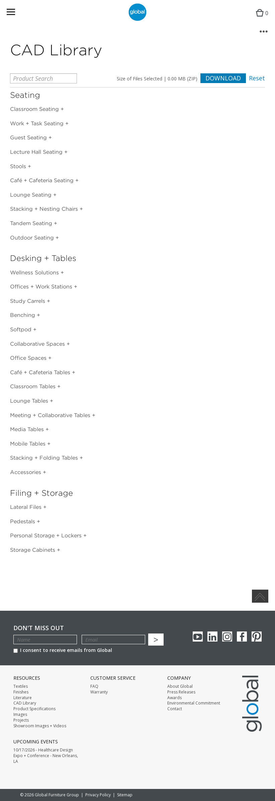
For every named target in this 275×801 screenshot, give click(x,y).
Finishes (20, 692)
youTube (198, 636)
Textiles (20, 686)
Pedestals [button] (23, 521)
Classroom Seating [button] (35, 109)
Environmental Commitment (193, 703)
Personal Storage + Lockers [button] (46, 535)
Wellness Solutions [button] (35, 272)
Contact (174, 709)
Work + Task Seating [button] (37, 123)
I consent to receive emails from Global (62, 650)
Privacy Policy (98, 795)
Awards (174, 697)
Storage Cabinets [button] (33, 550)
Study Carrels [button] (28, 301)
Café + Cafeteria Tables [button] (41, 372)
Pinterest (257, 636)
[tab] (137, 109)
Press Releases (181, 692)
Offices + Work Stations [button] (42, 286)
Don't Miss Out (38, 628)
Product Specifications (34, 709)
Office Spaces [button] (29, 358)
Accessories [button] (26, 472)
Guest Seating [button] (29, 137)
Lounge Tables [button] (30, 401)
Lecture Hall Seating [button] (37, 152)
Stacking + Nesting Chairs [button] (45, 209)
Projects (21, 720)
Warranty (99, 692)
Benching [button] (23, 315)
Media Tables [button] (27, 429)
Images (20, 714)
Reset (257, 78)
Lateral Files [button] (26, 507)
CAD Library (24, 703)
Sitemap (124, 795)
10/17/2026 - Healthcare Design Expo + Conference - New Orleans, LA (45, 755)
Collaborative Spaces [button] (38, 344)
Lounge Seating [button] (31, 195)
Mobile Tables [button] (28, 444)
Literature (22, 697)
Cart (260, 18)
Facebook (242, 636)
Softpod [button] (21, 329)
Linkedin (212, 636)
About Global (180, 686)
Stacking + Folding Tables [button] (45, 458)
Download (223, 78)
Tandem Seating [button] (32, 223)
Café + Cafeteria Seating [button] (42, 180)
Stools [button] (19, 166)
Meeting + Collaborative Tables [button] (51, 415)
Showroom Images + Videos (39, 726)
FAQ (94, 686)
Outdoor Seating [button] (33, 238)
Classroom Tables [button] (33, 386)
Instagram (227, 636)
